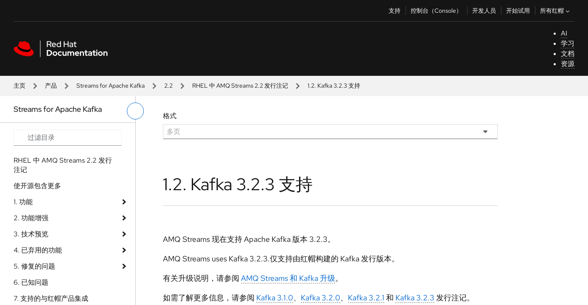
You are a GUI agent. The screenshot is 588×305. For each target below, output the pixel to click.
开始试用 (518, 10)
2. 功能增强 (31, 218)
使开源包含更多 (37, 185)
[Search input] (68, 138)
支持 (394, 10)
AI (564, 33)
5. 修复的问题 (34, 266)
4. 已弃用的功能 (38, 250)
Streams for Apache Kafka (110, 85)
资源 (567, 63)
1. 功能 (23, 201)
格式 (169, 115)
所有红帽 (555, 10)
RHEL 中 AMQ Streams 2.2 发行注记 (240, 85)
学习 (567, 43)
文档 (567, 53)
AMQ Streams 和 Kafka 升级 (288, 278)
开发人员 (484, 10)
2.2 (168, 85)
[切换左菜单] (135, 111)
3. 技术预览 (31, 234)
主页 (19, 85)
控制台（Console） (436, 10)
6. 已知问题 (31, 282)
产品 (51, 85)
